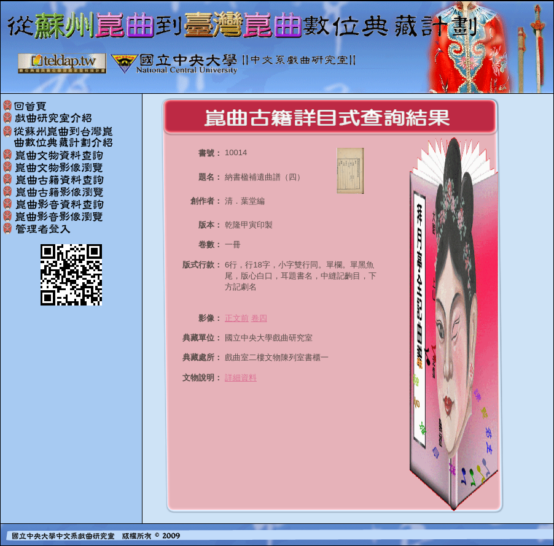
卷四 (259, 318)
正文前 (237, 318)
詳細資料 (241, 377)
